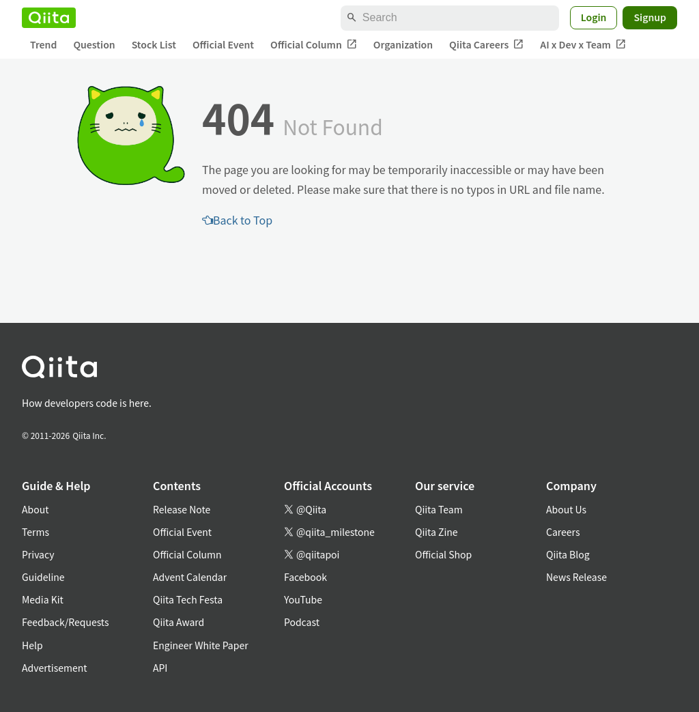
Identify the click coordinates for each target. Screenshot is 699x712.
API (160, 667)
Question (94, 44)
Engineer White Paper (200, 645)
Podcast (301, 622)
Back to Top (237, 220)
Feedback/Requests (65, 622)
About (35, 509)
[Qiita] (49, 18)
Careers (563, 532)
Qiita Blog (568, 554)
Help (32, 645)
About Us (566, 509)
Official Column (313, 45)
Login (594, 17)
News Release (576, 577)
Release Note (181, 509)
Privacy (38, 554)
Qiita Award (178, 622)
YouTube (303, 599)
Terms (35, 532)
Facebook (305, 577)
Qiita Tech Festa (188, 599)
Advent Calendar (190, 577)
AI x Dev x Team (583, 45)
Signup (649, 17)
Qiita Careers (486, 45)
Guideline (43, 577)
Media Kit (42, 599)
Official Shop (443, 554)
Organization (403, 44)
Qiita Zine (436, 532)
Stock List (154, 44)
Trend (43, 44)
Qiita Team (439, 509)
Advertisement (54, 667)
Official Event (223, 44)
